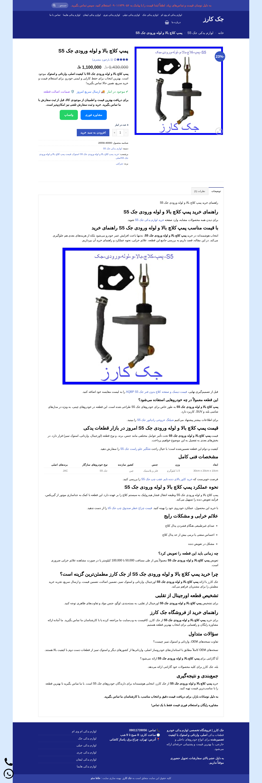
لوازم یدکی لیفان (92, 15)
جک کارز (213, 19)
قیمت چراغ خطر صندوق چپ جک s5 (130, 508)
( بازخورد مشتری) (102, 59)
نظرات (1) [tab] (199, 191)
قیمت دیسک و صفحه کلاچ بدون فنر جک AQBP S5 (156, 391)
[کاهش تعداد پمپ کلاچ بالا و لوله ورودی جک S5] (126, 132)
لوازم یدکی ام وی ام (171, 15)
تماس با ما (55, 15)
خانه (221, 33)
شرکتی (119, 163)
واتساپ (68, 114)
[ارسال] (54, 5)
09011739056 (138, 730)
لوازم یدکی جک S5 (200, 33)
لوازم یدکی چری (111, 15)
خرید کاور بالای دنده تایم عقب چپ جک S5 (166, 479)
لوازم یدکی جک (150, 15)
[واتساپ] (9, 774)
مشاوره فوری (93, 114)
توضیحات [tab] (216, 191)
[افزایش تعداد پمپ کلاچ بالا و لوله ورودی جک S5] (114, 132)
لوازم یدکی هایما (71, 15)
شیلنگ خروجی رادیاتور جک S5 (155, 419)
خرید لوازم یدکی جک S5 (149, 219)
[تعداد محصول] (120, 132)
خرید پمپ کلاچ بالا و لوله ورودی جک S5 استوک (95, 154)
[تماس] (9, 763)
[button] (167, 22)
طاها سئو (95, 778)
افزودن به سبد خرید (93, 132)
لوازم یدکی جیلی (131, 15)
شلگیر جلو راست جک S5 (135, 448)
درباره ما (176, 22)
